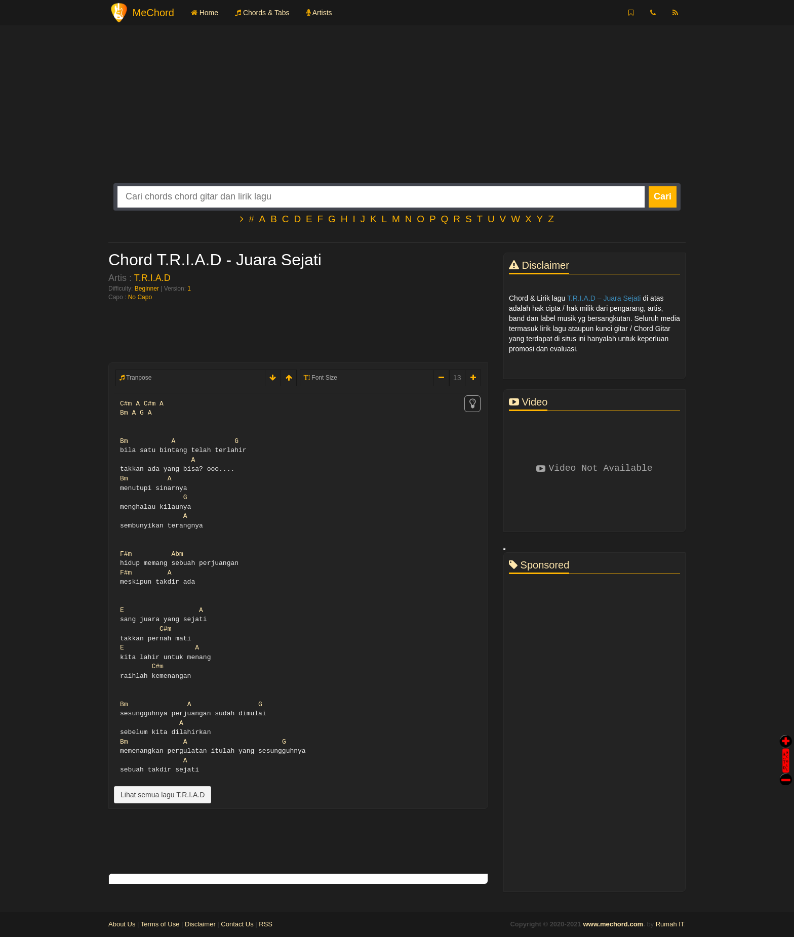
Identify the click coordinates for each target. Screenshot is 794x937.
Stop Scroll (786, 772)
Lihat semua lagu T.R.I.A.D (163, 795)
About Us (121, 924)
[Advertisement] (397, 112)
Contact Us (237, 924)
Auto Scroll (786, 746)
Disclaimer (200, 924)
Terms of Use (160, 924)
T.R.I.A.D (152, 278)
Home (204, 13)
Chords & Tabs (262, 13)
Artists (319, 13)
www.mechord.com (613, 924)
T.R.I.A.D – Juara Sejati (604, 298)
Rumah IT (670, 924)
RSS (265, 924)
